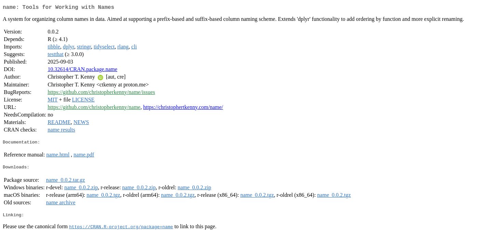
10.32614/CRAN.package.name (82, 70)
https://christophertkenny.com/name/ (183, 108)
